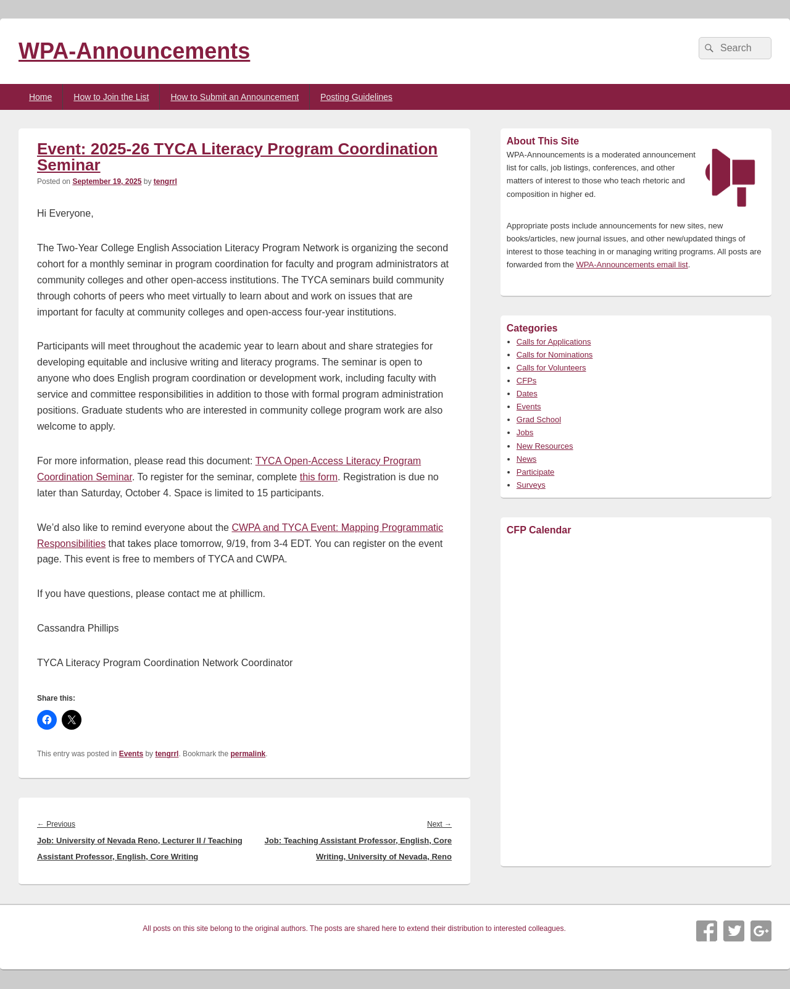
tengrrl (165, 181)
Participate (535, 472)
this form (319, 477)
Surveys (531, 485)
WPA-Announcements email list (632, 264)
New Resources (545, 446)
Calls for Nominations (555, 354)
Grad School (539, 419)
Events (131, 753)
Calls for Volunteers (551, 367)
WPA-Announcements (134, 51)
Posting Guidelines (356, 97)
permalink (248, 753)
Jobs (525, 432)
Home (40, 97)
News (527, 459)
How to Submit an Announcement (234, 97)
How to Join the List (111, 97)
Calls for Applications (554, 341)
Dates (527, 393)
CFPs (527, 380)
